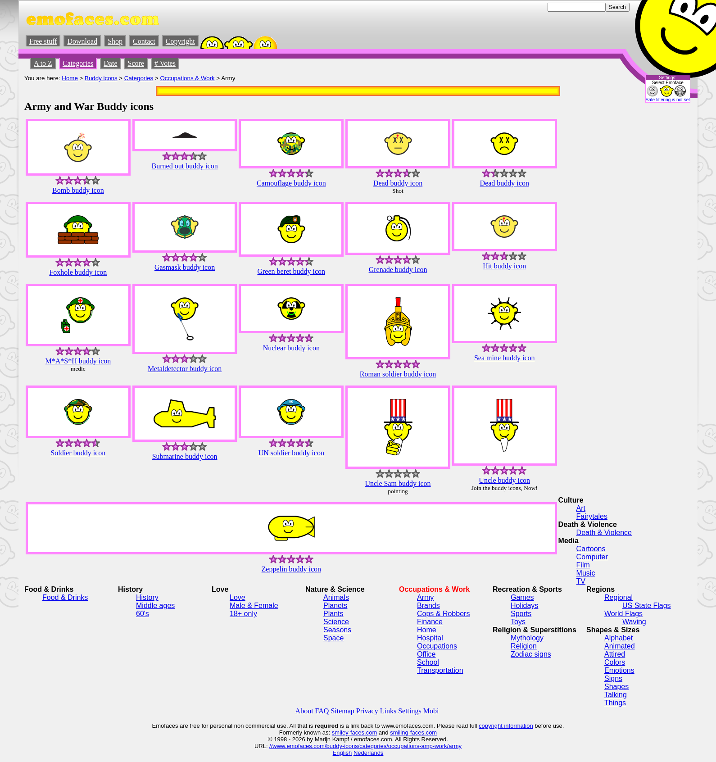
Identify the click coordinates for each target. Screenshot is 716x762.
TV (580, 581)
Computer (592, 557)
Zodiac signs (531, 654)
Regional (618, 597)
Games (522, 597)
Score (136, 63)
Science (336, 622)
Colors (614, 662)
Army (425, 597)
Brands (428, 605)
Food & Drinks (65, 597)
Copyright (180, 41)
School (428, 662)
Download (82, 41)
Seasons (337, 630)
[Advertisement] (665, 248)
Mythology (527, 638)
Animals (336, 597)
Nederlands (368, 752)
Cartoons (591, 549)
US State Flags (646, 605)
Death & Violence (604, 532)
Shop (115, 41)
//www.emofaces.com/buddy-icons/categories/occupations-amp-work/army (365, 746)
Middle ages (155, 605)
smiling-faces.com (413, 732)
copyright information (506, 725)
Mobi (431, 711)
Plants (333, 613)
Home (70, 78)
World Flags (623, 613)
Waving (634, 622)
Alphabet (618, 638)
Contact (144, 41)
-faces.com (363, 732)
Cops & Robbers (443, 613)
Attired (614, 654)
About (304, 711)
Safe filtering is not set (668, 99)
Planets (335, 605)
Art (580, 508)
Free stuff (43, 41)
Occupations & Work (187, 78)
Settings (409, 711)
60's (142, 613)
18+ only (243, 613)
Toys (518, 622)
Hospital (430, 638)
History (147, 597)
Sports (521, 613)
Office (426, 654)
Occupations (437, 646)
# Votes (165, 63)
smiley (340, 732)
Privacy (367, 711)
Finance (430, 622)
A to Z (43, 63)
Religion (524, 646)
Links (388, 711)
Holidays (524, 605)
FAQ (322, 711)
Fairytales (591, 516)
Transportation (440, 670)
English (342, 752)
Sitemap (342, 711)
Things (615, 703)
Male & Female (254, 605)
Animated (619, 646)
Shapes (616, 686)
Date (110, 63)
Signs (613, 678)
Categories (78, 63)
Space (333, 638)
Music (585, 573)
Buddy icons (101, 78)
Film (583, 565)
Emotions (619, 670)
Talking (615, 694)
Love (237, 597)
